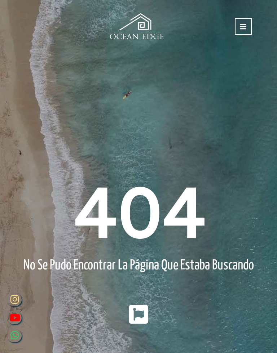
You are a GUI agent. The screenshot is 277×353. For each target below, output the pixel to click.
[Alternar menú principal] (243, 26)
